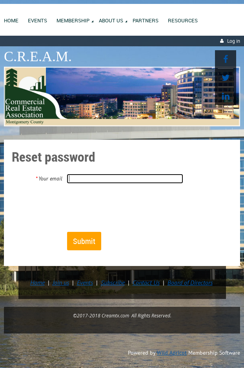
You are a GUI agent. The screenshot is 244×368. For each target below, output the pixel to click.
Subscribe (113, 282)
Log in (233, 41)
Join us (61, 282)
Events (85, 282)
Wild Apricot (172, 352)
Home (37, 282)
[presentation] (126, 207)
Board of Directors (190, 282)
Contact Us (146, 282)
